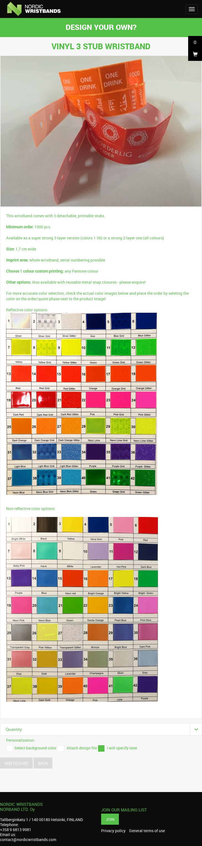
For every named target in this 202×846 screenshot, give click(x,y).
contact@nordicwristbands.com (28, 839)
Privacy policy (113, 831)
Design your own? (101, 27)
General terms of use (147, 831)
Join (110, 819)
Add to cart (16, 763)
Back (43, 763)
